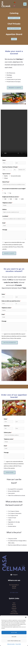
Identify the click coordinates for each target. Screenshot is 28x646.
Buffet (6, 176)
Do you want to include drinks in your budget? (14, 189)
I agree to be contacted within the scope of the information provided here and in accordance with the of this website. (14, 336)
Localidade (5, 216)
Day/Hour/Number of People (10, 167)
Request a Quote (9, 253)
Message (4, 229)
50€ (11, 199)
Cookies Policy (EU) (14, 613)
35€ (5, 199)
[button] (26, 617)
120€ (22, 199)
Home (14, 602)
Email (4, 223)
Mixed (6, 178)
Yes (5, 193)
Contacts (14, 610)
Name (4, 160)
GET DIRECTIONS (14, 592)
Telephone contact (7, 202)
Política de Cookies (11, 644)
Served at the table (16, 176)
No (10, 193)
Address (4, 209)
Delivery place (8, 432)
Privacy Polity (18, 644)
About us (14, 604)
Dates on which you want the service (11, 301)
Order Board (10, 472)
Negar (14, 636)
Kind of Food (6, 182)
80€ (16, 199)
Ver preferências (14, 640)
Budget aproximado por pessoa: (10, 196)
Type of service (6, 173)
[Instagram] (14, 574)
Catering (14, 606)
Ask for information (10, 342)
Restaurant (14, 608)
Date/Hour (7, 425)
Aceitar (14, 632)
